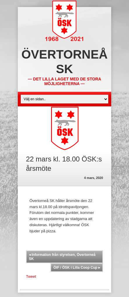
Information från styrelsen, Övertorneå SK (62, 257)
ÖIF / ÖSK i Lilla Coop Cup (76, 268)
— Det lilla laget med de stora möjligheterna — (64, 81)
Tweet (31, 276)
